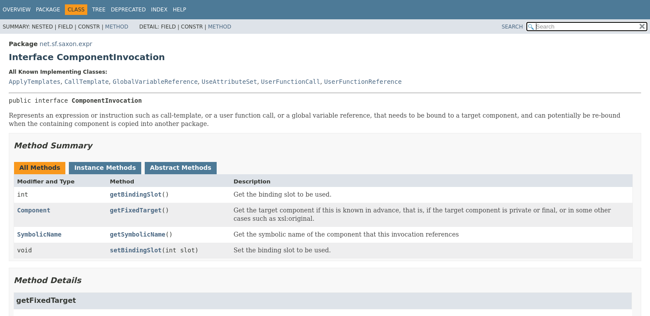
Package (48, 10)
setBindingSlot (136, 250)
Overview (17, 10)
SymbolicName (39, 234)
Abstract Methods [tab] (180, 167)
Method (117, 27)
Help (179, 10)
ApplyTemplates (35, 81)
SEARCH (512, 27)
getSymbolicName (137, 234)
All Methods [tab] (39, 167)
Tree (99, 10)
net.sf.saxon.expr (65, 43)
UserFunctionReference (363, 81)
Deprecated (128, 10)
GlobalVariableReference (155, 81)
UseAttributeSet (229, 81)
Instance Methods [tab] (105, 167)
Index (159, 10)
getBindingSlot (136, 194)
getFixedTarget (136, 210)
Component (33, 210)
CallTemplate (86, 81)
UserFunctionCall (290, 81)
